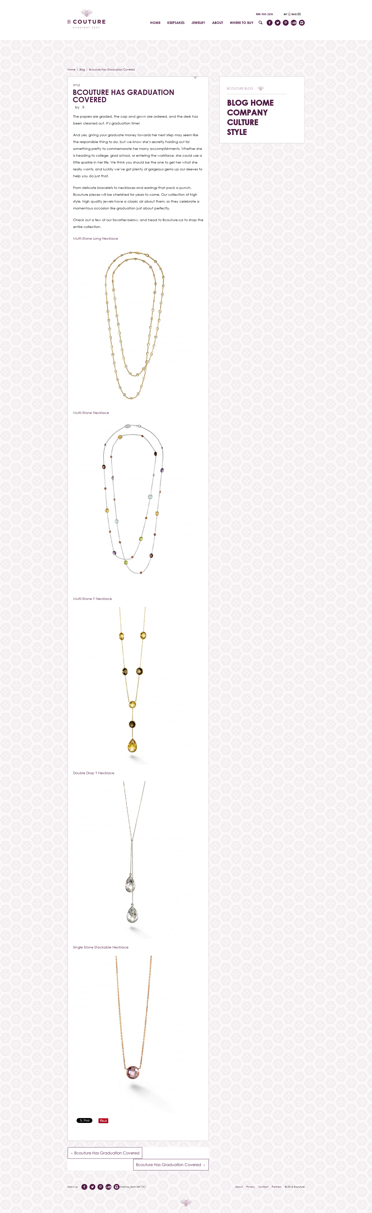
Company (247, 112)
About (239, 1186)
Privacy (250, 1186)
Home (72, 69)
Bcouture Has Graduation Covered (123, 96)
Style (76, 85)
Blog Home (250, 102)
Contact (263, 1186)
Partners (276, 1186)
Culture (242, 122)
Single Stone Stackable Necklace (100, 947)
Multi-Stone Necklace (91, 413)
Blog (82, 69)
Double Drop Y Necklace (93, 773)
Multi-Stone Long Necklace (95, 238)
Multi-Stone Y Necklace (92, 598)
